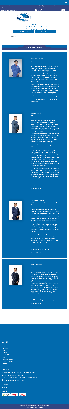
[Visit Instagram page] (38, 10)
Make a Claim (45, 32)
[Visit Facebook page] (36, 10)
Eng (63, 10)
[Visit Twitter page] (41, 10)
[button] (57, 36)
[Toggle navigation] (66, 2)
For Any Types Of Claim (6, 6)
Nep (66, 10)
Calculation (23, 32)
